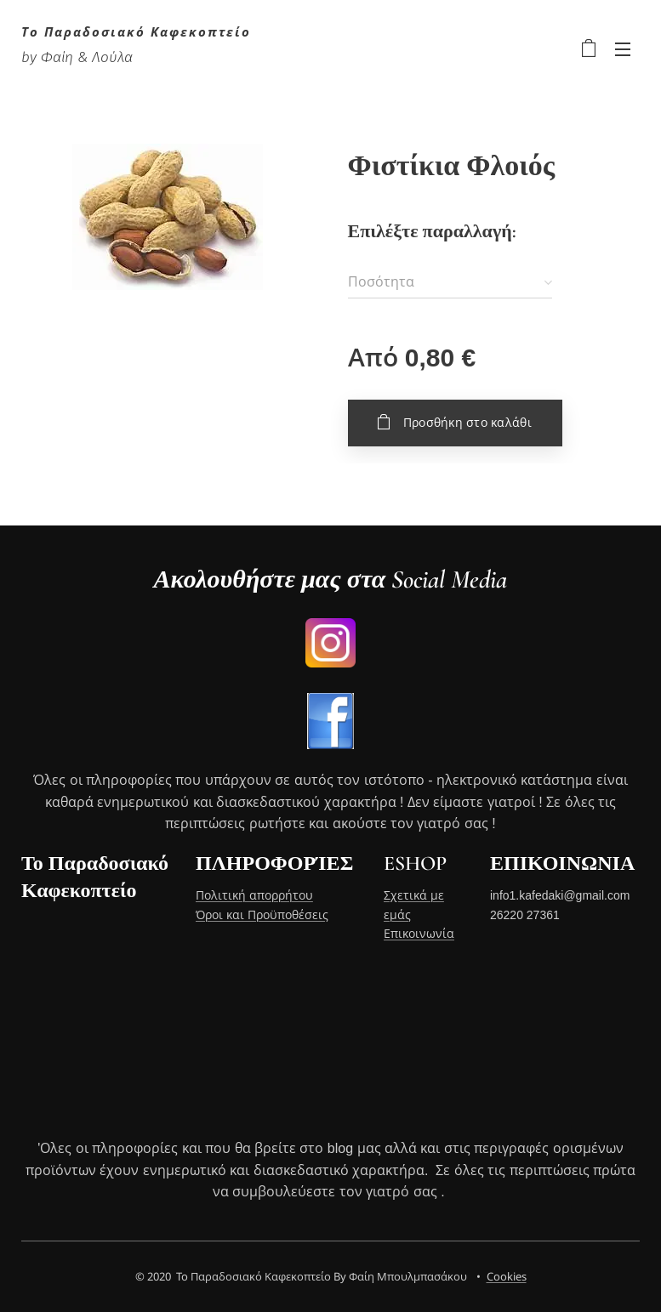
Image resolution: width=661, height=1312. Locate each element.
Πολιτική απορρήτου (254, 896)
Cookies (507, 1276)
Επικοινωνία (419, 933)
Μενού (622, 49)
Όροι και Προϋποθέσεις (262, 915)
